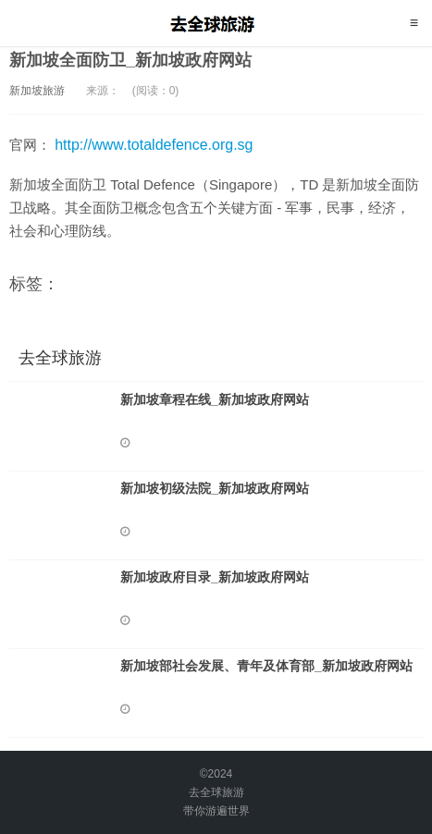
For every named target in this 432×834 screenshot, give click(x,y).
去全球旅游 (216, 23)
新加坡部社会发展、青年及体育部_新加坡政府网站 (266, 665)
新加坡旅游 (37, 90)
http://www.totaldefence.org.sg (154, 145)
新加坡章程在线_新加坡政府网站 (214, 399)
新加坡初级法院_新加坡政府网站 (214, 488)
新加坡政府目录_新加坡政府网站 (214, 577)
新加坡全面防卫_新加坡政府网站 (130, 60)
